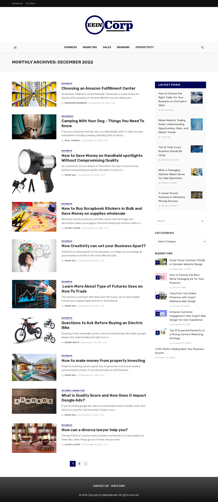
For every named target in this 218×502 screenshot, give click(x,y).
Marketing (90, 47)
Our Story (30, 3)
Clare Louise (72, 228)
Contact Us (17, 3)
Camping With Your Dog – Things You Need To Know (102, 123)
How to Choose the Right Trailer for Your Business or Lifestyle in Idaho (172, 99)
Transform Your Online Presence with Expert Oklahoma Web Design (182, 297)
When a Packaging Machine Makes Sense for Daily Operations (171, 174)
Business (70, 47)
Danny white (72, 342)
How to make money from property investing (103, 360)
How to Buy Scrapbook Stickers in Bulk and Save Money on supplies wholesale (101, 210)
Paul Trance (72, 140)
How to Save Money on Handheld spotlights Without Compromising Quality (102, 157)
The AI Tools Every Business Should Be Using (170, 151)
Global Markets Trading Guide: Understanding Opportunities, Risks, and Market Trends (173, 126)
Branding (123, 47)
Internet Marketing (73, 391)
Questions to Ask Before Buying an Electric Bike (102, 325)
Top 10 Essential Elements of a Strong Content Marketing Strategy (187, 334)
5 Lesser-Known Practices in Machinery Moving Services (171, 197)
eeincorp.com (110, 495)
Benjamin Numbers (76, 103)
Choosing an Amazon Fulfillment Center (98, 88)
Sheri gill (71, 175)
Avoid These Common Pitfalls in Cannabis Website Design (187, 262)
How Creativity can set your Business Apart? (103, 246)
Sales (107, 47)
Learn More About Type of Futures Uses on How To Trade (102, 288)
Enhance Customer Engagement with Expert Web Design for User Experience (187, 315)
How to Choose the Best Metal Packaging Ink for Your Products (186, 278)
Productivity (145, 47)
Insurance (67, 116)
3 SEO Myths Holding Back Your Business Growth (179, 351)
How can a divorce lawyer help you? (94, 430)
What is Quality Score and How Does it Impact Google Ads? (103, 397)
